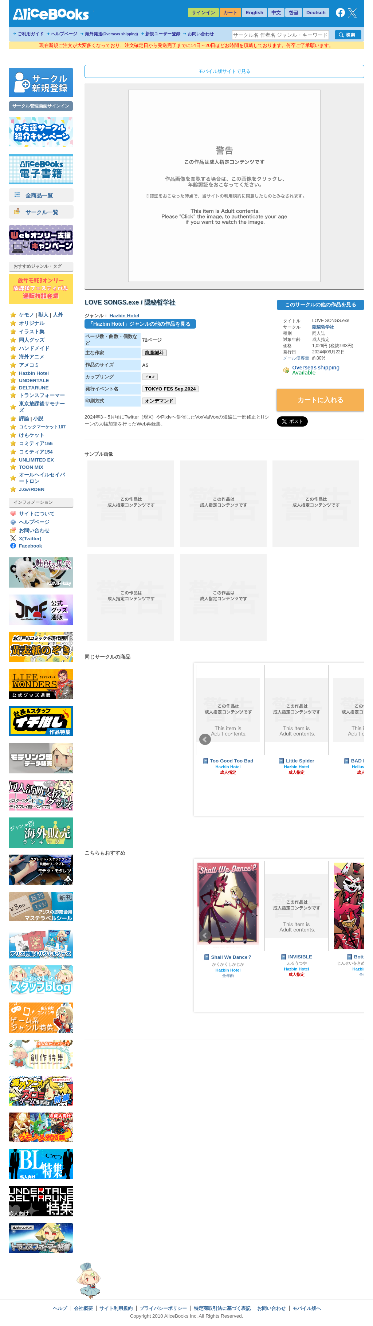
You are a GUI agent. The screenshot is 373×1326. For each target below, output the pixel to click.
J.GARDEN (31, 489)
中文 (276, 12)
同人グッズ (31, 340)
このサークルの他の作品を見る (320, 304)
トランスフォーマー (42, 395)
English (254, 12)
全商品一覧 (33, 195)
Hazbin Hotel (34, 373)
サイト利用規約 (116, 1308)
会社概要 (83, 1308)
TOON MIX (31, 467)
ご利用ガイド (30, 33)
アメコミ (29, 365)
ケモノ (26, 315)
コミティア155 (36, 443)
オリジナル (31, 323)
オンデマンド (159, 401)
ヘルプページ (64, 33)
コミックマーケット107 (42, 426)
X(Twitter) (30, 538)
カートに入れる (320, 400)
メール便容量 (296, 358)
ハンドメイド (34, 348)
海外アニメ (31, 357)
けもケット (31, 435)
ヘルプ (60, 1308)
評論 (24, 418)
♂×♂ (150, 377)
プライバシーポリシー (163, 1308)
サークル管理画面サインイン (40, 106)
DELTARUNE (34, 388)
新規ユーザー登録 (162, 33)
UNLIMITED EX (36, 460)
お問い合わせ (201, 33)
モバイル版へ (306, 1308)
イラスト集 (31, 331)
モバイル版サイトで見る (225, 71)
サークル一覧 (36, 212)
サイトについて (37, 514)
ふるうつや (297, 963)
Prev (205, 739)
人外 (58, 315)
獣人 (43, 315)
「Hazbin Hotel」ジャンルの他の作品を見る (139, 324)
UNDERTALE (34, 380)
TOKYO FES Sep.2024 (170, 389)
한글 (293, 12)
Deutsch (316, 12)
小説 (38, 418)
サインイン (203, 12)
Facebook (30, 546)
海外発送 (111, 33)
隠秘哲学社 (323, 327)
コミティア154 (36, 452)
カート (230, 12)
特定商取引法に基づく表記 (222, 1308)
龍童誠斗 (154, 353)
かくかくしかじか (228, 964)
